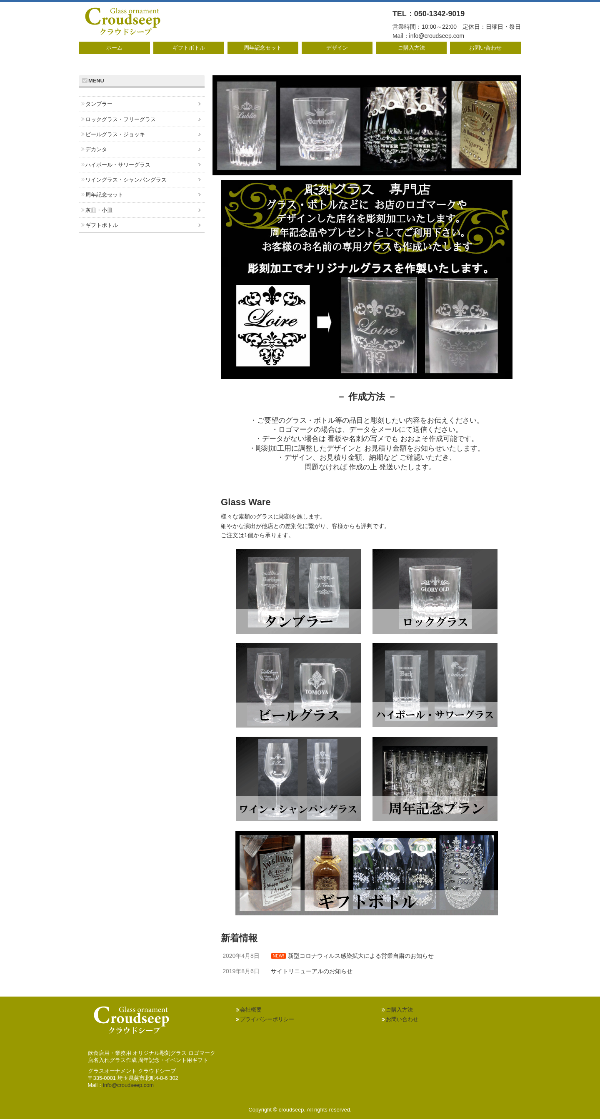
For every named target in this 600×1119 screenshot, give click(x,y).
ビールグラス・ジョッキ (115, 134)
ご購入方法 (411, 48)
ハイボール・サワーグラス (117, 165)
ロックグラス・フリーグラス (120, 119)
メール (388, 430)
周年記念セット (263, 48)
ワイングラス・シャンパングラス (126, 180)
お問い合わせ (485, 48)
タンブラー (98, 104)
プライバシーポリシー (267, 1019)
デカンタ (96, 149)
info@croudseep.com (437, 35)
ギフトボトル (188, 48)
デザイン (337, 48)
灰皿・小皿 (98, 210)
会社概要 (251, 1010)
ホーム (114, 48)
